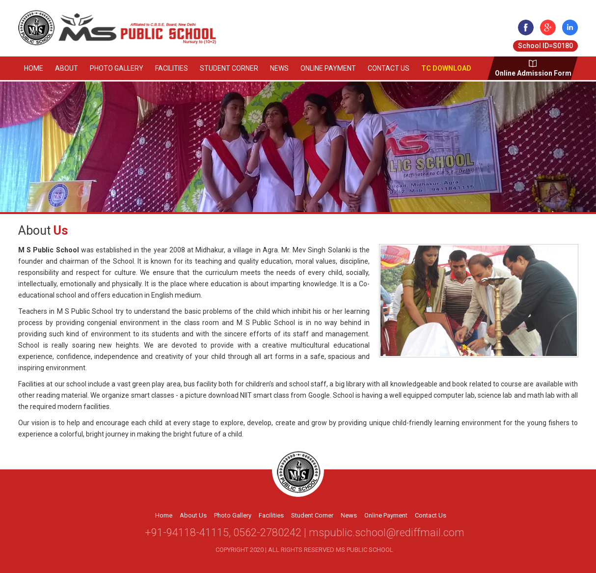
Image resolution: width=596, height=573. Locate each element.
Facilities (171, 68)
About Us (193, 515)
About (66, 68)
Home (33, 68)
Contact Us (388, 68)
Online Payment (328, 68)
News (279, 68)
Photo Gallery (116, 68)
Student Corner (229, 68)
